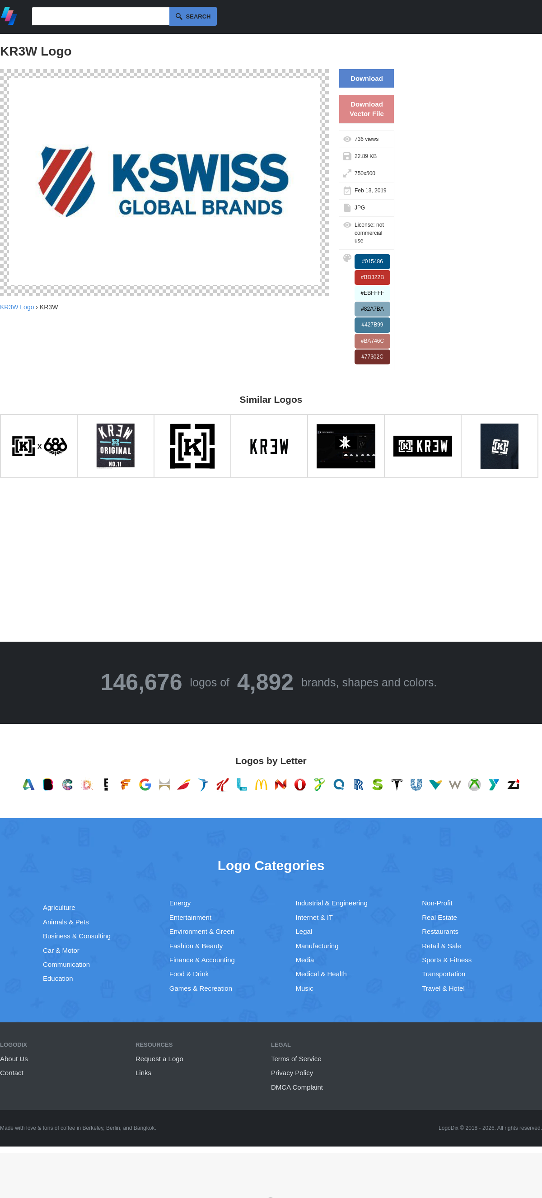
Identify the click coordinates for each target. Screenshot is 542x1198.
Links (143, 1073)
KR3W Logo (17, 307)
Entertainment (190, 917)
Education (58, 978)
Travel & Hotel (443, 988)
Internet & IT (314, 917)
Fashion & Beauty (196, 946)
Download (366, 78)
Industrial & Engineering (332, 903)
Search (198, 16)
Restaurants (440, 931)
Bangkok (144, 1128)
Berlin (113, 1128)
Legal (304, 931)
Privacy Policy (292, 1073)
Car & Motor (61, 950)
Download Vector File (367, 108)
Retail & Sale (441, 946)
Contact (11, 1073)
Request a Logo (159, 1059)
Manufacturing (317, 946)
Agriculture (59, 907)
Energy (180, 903)
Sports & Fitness (447, 960)
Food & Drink (189, 974)
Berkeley (93, 1128)
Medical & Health (321, 974)
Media (305, 960)
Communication (66, 964)
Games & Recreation (200, 988)
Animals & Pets (66, 922)
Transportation (443, 974)
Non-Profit (437, 903)
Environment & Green (201, 931)
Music (304, 988)
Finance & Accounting (202, 960)
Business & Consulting (77, 936)
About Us (14, 1059)
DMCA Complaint (297, 1087)
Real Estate (439, 917)
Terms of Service (296, 1059)
